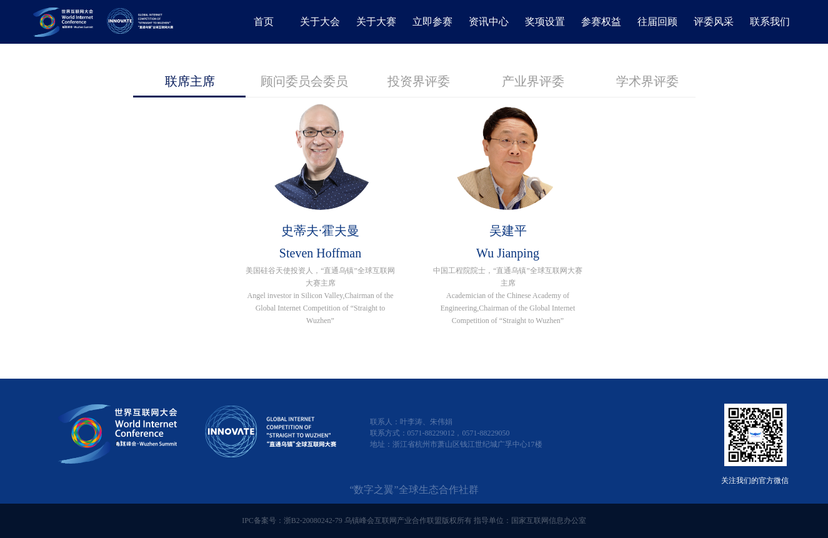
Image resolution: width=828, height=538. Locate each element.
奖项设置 (545, 21)
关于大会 (320, 21)
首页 (264, 21)
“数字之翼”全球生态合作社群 (413, 489)
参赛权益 (601, 21)
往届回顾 (657, 21)
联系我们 (770, 21)
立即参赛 (432, 21)
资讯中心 (489, 21)
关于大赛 (376, 21)
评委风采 (714, 21)
